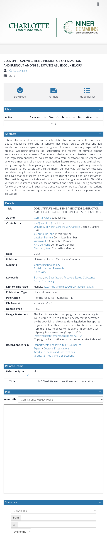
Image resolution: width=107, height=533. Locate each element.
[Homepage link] (53, 26)
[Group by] (53, 511)
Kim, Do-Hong (42, 244)
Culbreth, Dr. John (44, 234)
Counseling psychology (47, 264)
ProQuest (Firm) (43, 223)
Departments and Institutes (50, 345)
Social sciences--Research (49, 268)
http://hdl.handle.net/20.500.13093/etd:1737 (68, 286)
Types (37, 348)
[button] (53, 91)
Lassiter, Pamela (43, 237)
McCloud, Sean (42, 248)
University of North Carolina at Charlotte (57, 226)
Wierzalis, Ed (41, 241)
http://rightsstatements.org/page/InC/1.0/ (58, 335)
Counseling (75, 345)
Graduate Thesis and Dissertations (54, 355)
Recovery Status (73, 277)
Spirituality (40, 272)
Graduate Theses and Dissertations (54, 352)
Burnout (38, 277)
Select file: (10, 399)
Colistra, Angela (18, 70)
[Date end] (57, 525)
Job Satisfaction (53, 277)
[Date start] (58, 518)
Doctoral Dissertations (56, 348)
